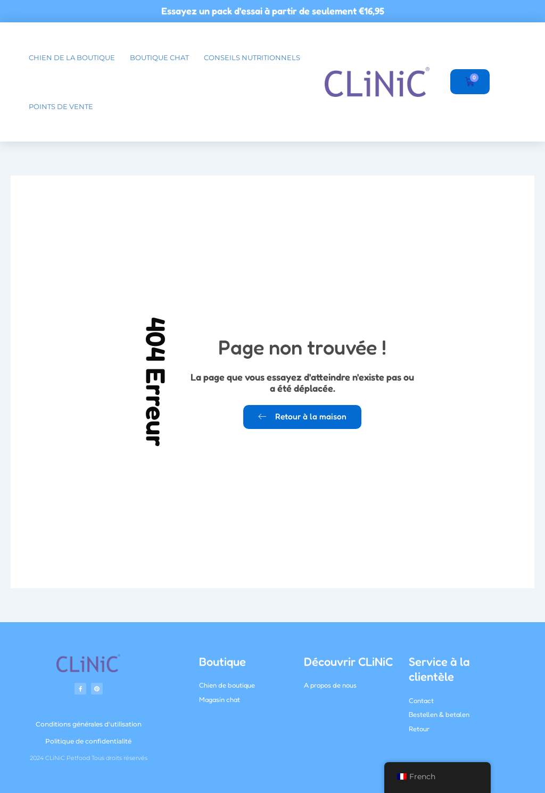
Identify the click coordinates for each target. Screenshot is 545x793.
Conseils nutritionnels (252, 57)
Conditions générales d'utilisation (89, 724)
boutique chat (159, 57)
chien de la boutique (72, 57)
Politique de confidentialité (88, 741)
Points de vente (61, 106)
